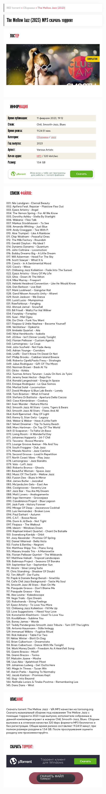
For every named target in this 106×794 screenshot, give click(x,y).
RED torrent (14, 7)
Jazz (53, 137)
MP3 (39, 156)
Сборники (29, 7)
